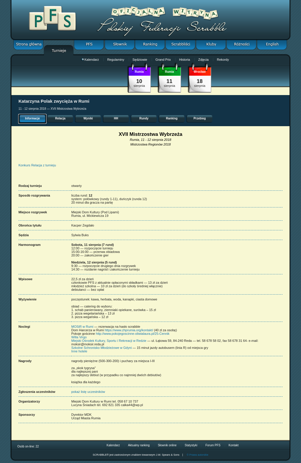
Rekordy (223, 59)
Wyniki (88, 118)
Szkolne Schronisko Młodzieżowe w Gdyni (102, 347)
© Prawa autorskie (197, 454)
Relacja (60, 118)
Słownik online (167, 445)
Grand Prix (163, 59)
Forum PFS (212, 445)
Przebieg (200, 118)
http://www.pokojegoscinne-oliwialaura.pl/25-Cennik (133, 333)
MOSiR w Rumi (82, 326)
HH (116, 118)
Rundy (143, 118)
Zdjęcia (203, 59)
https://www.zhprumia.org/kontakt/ (129, 330)
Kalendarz (90, 59)
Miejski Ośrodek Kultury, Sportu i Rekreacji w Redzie (108, 340)
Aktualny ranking (139, 445)
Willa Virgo (79, 337)
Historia (184, 59)
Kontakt (234, 445)
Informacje (32, 118)
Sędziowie (140, 59)
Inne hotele (79, 351)
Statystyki (191, 445)
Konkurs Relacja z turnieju (37, 165)
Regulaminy (115, 59)
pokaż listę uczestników (88, 391)
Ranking (171, 118)
